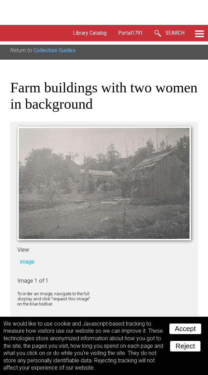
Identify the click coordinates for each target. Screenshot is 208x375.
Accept (185, 328)
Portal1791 (130, 32)
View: (23, 249)
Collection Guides (54, 50)
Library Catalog (90, 32)
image (27, 261)
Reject (185, 346)
